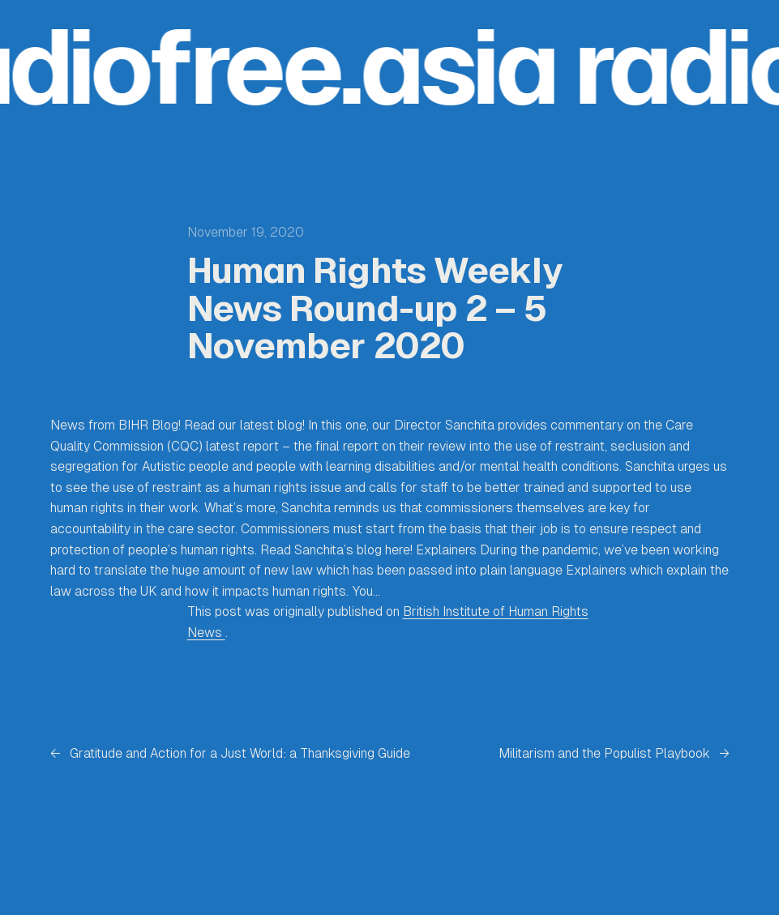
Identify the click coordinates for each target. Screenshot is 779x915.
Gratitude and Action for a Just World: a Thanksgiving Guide (240, 753)
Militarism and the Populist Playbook (604, 753)
